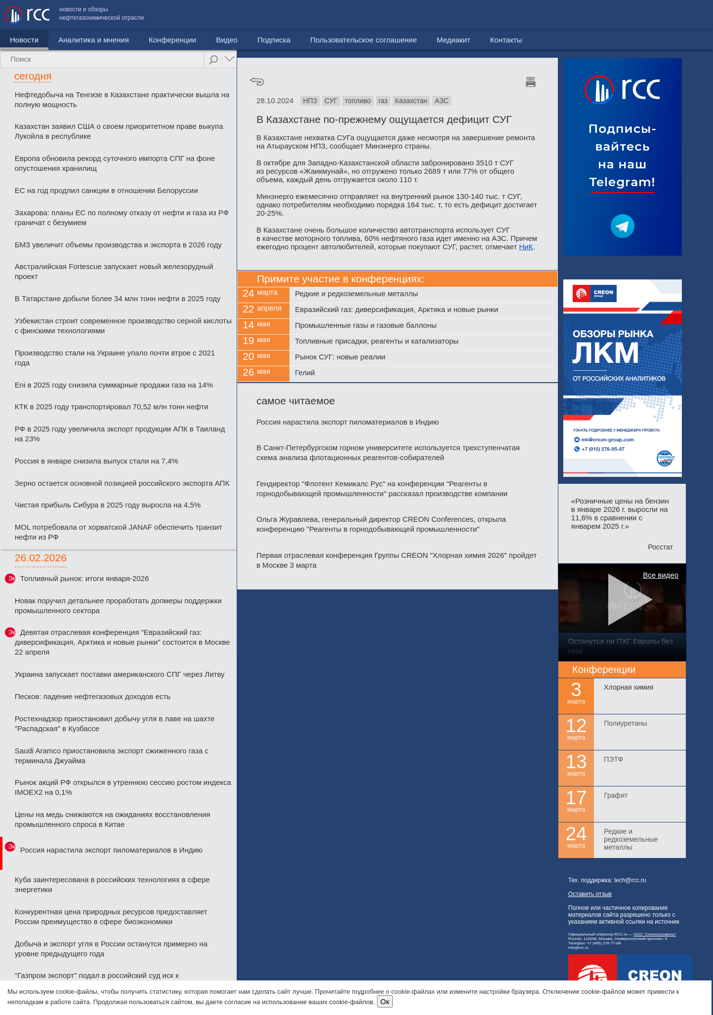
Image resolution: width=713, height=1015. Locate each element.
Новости (24, 40)
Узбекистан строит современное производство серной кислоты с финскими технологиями (123, 325)
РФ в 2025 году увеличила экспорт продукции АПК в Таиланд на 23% (120, 434)
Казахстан (411, 101)
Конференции (172, 40)
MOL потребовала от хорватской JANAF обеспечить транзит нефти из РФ (118, 532)
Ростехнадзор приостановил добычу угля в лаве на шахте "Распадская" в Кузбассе (115, 723)
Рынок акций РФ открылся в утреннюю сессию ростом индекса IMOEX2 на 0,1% (123, 787)
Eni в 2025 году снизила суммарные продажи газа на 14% (114, 385)
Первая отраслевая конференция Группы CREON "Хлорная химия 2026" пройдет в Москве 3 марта (396, 560)
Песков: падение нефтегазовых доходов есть (92, 696)
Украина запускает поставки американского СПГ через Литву (120, 674)
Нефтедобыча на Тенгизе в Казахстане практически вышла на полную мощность (122, 99)
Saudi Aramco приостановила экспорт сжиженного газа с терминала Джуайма (112, 755)
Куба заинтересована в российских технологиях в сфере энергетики (112, 884)
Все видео (660, 575)
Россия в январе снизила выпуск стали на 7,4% (96, 461)
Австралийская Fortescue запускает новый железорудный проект (114, 271)
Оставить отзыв (590, 894)
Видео (227, 40)
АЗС (442, 101)
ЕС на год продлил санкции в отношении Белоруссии (106, 190)
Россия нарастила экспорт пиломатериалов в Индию (111, 850)
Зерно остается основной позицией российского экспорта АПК (122, 483)
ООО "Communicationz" (654, 934)
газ (383, 101)
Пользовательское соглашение (544, 15)
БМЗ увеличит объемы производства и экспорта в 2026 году (118, 244)
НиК (526, 246)
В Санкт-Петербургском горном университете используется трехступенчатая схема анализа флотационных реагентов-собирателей (388, 452)
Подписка (274, 40)
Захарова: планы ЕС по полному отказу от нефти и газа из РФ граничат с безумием (122, 217)
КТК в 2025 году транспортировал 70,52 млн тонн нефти (112, 406)
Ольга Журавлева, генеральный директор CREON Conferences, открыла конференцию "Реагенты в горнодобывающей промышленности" (381, 524)
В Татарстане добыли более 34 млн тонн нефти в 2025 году (118, 298)
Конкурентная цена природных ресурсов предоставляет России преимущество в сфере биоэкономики (111, 916)
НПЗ (310, 101)
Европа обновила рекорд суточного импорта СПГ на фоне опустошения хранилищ (115, 163)
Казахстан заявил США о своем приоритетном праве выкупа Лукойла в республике (119, 131)
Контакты (687, 15)
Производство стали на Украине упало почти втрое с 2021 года (115, 358)
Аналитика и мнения (93, 40)
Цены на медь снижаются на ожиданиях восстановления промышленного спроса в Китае (112, 819)
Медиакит (634, 15)
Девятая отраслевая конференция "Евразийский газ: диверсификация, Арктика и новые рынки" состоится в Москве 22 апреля (122, 642)
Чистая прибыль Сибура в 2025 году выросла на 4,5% (108, 505)
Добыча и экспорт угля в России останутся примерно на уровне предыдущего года (111, 948)
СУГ (331, 101)
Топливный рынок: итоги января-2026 (84, 578)
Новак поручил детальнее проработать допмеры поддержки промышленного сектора (118, 605)
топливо (358, 101)
